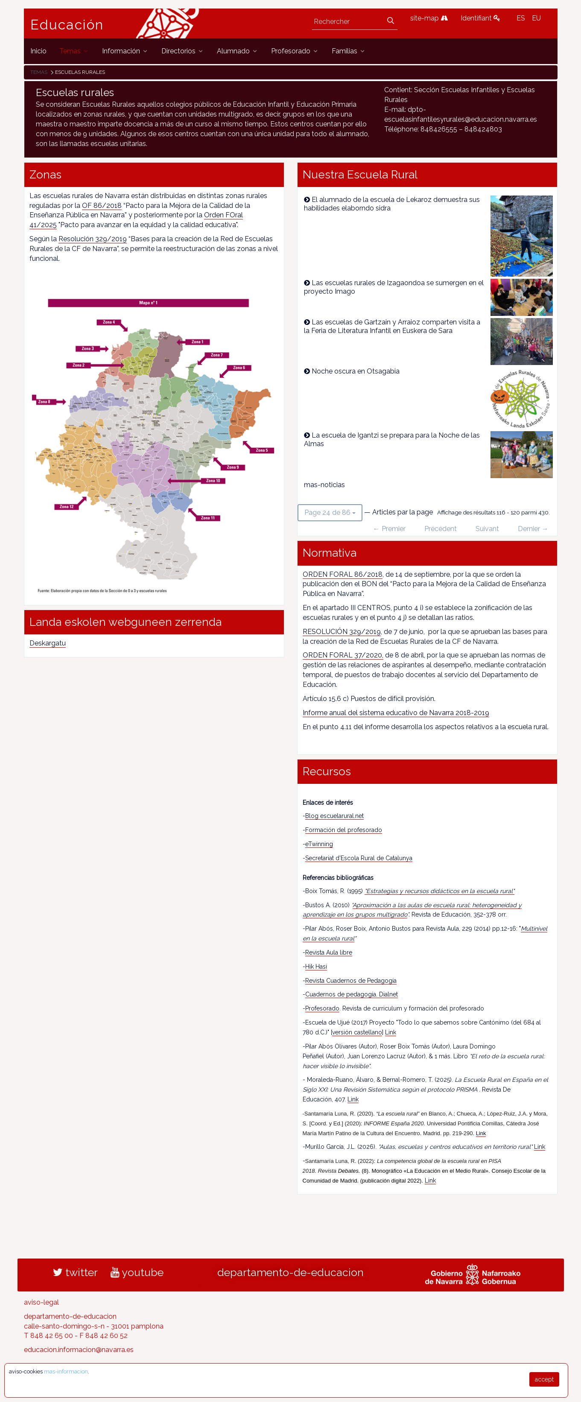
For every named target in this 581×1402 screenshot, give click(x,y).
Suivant (487, 529)
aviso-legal (41, 1302)
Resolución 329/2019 (92, 239)
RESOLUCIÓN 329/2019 (342, 632)
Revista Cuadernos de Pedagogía (351, 980)
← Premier (389, 529)
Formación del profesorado (343, 830)
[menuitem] (38, 51)
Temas (38, 72)
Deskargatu (47, 643)
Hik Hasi (316, 966)
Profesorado (322, 1008)
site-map (429, 18)
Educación (67, 25)
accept (544, 1379)
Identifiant (480, 18)
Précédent (440, 529)
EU (536, 18)
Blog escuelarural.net (334, 815)
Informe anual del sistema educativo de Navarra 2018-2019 (396, 713)
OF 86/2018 (102, 206)
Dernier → (533, 529)
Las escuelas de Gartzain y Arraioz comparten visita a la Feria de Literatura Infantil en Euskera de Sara (392, 326)
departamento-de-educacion (290, 1272)
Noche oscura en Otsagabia (356, 371)
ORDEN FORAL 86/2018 (342, 574)
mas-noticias (324, 485)
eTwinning (319, 844)
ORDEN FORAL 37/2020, (343, 655)
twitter (75, 1272)
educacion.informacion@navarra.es (79, 1350)
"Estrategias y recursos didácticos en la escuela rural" (439, 891)
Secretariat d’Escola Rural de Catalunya (358, 858)
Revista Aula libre (328, 952)
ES (521, 18)
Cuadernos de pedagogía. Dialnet (351, 994)
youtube (137, 1272)
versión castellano (357, 1032)
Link (390, 1032)
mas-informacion (66, 1371)
